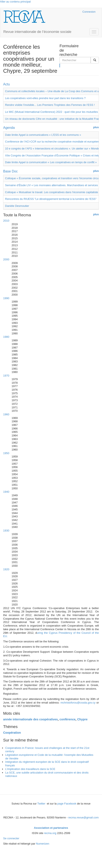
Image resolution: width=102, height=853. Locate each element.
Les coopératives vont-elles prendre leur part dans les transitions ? (45, 98)
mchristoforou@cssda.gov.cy (78, 702)
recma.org (50, 833)
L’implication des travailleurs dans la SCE (30, 769)
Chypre (82, 719)
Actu (6, 84)
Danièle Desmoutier (17, 205)
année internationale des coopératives (30, 719)
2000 (6, 259)
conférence (68, 719)
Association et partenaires (51, 827)
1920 (6, 569)
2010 (6, 220)
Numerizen (42, 843)
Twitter (41, 803)
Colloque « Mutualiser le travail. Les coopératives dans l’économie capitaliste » (52, 192)
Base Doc (10, 171)
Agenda (9, 127)
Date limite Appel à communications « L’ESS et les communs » (43, 134)
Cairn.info (61, 11)
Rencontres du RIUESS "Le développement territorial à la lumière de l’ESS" (51, 198)
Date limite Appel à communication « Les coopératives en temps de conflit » (51, 162)
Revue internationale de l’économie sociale (37, 32)
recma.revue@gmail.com (83, 817)
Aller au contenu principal (15, 1)
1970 (6, 375)
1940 (6, 491)
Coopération (12, 732)
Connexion (88, 11)
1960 (6, 414)
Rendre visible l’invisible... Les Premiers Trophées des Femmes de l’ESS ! (50, 104)
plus (96, 127)
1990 (6, 298)
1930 (6, 530)
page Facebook (66, 803)
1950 (6, 453)
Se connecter (11, 838)
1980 (6, 336)
